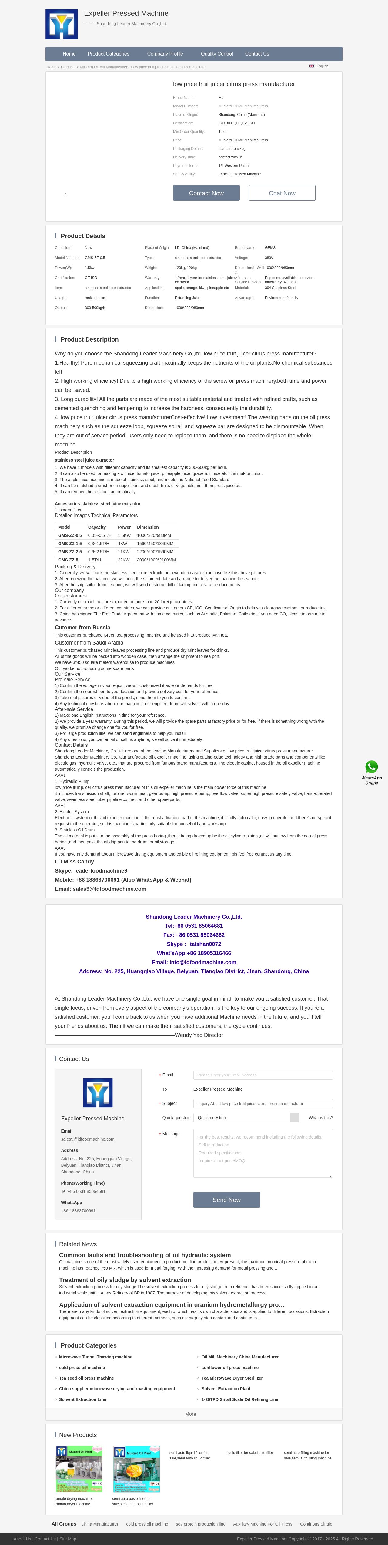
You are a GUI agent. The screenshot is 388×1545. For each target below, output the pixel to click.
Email (165, 1075)
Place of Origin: (185, 115)
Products (68, 67)
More (190, 1414)
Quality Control (217, 53)
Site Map (67, 1539)
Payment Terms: (186, 165)
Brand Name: (184, 98)
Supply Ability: (184, 174)
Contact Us (257, 53)
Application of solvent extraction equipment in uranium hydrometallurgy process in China (173, 1304)
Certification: (183, 123)
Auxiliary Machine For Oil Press (273, 1524)
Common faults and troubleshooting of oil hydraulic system (145, 1255)
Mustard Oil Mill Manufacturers (104, 67)
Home (69, 53)
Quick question (176, 1117)
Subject (167, 1104)
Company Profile (168, 53)
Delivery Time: (184, 157)
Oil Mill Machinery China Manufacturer (93, 1524)
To (164, 1089)
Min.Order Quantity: (189, 132)
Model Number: (185, 106)
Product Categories (111, 53)
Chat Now (282, 193)
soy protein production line (212, 1524)
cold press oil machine (158, 1524)
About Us (22, 1539)
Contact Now (206, 193)
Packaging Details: (188, 148)
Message (169, 1134)
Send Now (227, 1200)
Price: (177, 140)
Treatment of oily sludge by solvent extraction (125, 1280)
